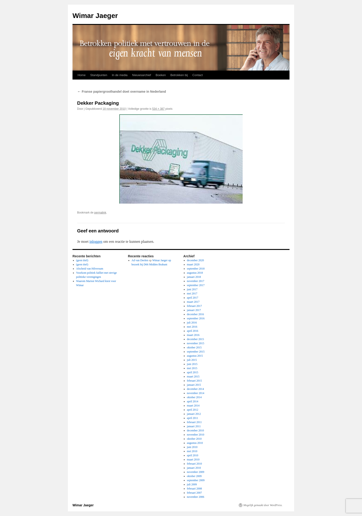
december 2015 (195, 339)
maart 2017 (193, 301)
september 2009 (196, 480)
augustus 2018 (195, 272)
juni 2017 (192, 289)
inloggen (95, 241)
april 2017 (192, 297)
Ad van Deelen (140, 260)
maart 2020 (193, 264)
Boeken (161, 75)
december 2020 (195, 260)
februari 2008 (194, 488)
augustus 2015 (195, 355)
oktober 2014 (194, 397)
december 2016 (195, 314)
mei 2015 (192, 368)
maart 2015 (193, 376)
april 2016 (192, 330)
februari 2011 (194, 422)
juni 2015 (192, 364)
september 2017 (196, 285)
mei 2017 (192, 293)
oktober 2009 (194, 476)
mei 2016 (192, 326)
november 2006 (195, 496)
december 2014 (195, 389)
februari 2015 (194, 380)
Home (82, 75)
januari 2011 (194, 426)
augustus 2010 (195, 443)
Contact (197, 75)
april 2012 (192, 409)
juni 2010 (192, 447)
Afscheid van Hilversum (89, 268)
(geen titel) (82, 260)
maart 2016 (193, 335)
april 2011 (192, 418)
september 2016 (196, 318)
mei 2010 (192, 451)
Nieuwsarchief (141, 75)
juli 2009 (192, 484)
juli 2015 (192, 360)
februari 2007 (194, 492)
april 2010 (192, 455)
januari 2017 (194, 310)
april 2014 (192, 401)
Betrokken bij (179, 75)
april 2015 (192, 372)
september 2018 (196, 268)
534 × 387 (158, 108)
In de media (119, 75)
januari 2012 (194, 413)
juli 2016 (192, 322)
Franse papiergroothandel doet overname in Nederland (121, 91)
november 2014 (195, 393)
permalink (100, 212)
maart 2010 (193, 459)
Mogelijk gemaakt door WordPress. (262, 505)
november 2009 (195, 472)
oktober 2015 (194, 347)
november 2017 (195, 281)
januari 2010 (194, 467)
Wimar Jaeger (95, 15)
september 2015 (196, 351)
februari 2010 (194, 463)
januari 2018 (194, 277)
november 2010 (195, 434)
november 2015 (195, 343)
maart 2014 (193, 405)
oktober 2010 (194, 438)
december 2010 (195, 430)
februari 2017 (194, 306)
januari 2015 (194, 384)
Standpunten (98, 75)
